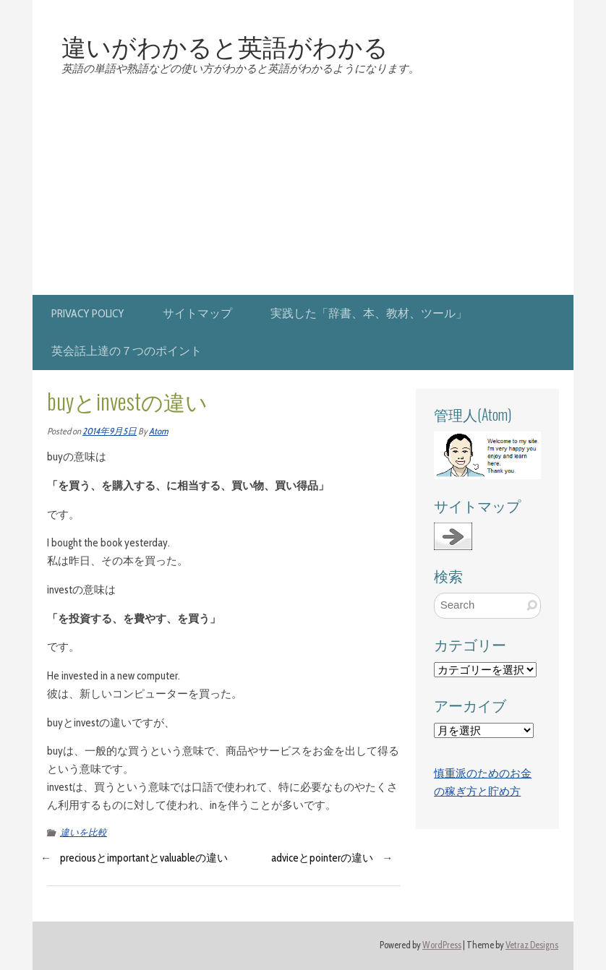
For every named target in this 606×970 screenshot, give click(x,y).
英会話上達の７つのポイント (126, 351)
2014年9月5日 (109, 431)
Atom (158, 431)
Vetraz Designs (531, 945)
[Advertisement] (303, 186)
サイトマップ (197, 313)
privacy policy (87, 313)
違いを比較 (83, 832)
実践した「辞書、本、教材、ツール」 (368, 313)
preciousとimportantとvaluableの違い (144, 857)
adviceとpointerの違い (322, 857)
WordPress (441, 945)
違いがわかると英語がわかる (224, 45)
